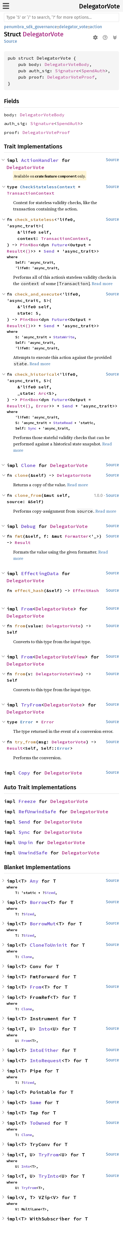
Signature (67, 70)
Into (44, 1029)
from (20, 625)
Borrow (38, 902)
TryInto (48, 1176)
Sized (50, 892)
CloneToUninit (48, 945)
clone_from (28, 495)
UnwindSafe (32, 853)
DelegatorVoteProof (71, 77)
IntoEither (44, 1050)
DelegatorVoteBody (67, 64)
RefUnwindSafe (37, 812)
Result (15, 251)
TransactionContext (30, 193)
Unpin (25, 842)
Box (34, 244)
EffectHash (86, 590)
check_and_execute (37, 294)
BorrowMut (43, 924)
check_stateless (34, 219)
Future (59, 244)
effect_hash (29, 590)
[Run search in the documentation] (61, 17)
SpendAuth (93, 70)
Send (49, 251)
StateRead (62, 422)
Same (35, 1102)
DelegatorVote (99, 6)
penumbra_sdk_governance (30, 26)
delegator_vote (73, 26)
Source (10, 41)
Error (42, 405)
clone (21, 475)
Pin (24, 244)
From (27, 609)
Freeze (27, 801)
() (28, 251)
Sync (32, 428)
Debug (28, 526)
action (96, 26)
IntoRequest (46, 1060)
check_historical (36, 374)
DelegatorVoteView (60, 657)
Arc (42, 393)
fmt (19, 536)
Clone (28, 465)
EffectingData (40, 573)
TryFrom (31, 705)
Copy (24, 773)
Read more (102, 283)
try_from (25, 741)
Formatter (76, 536)
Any (34, 881)
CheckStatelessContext (47, 186)
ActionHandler (40, 160)
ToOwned (40, 1123)
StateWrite (63, 337)
